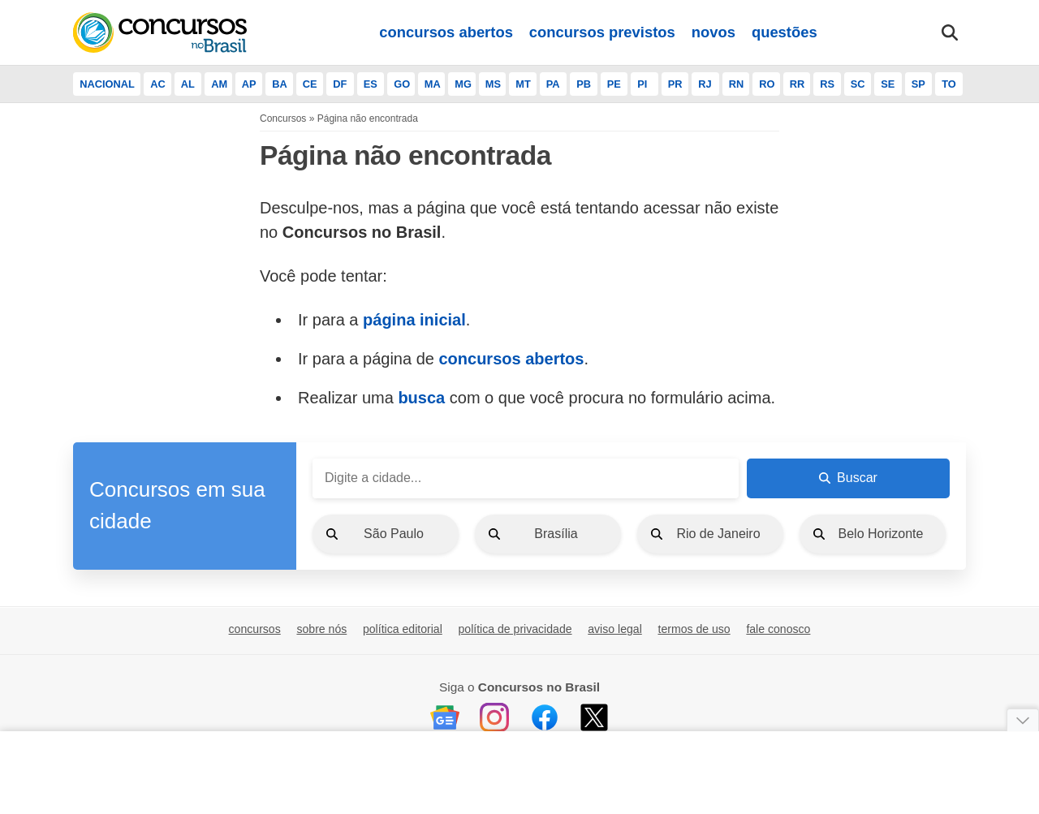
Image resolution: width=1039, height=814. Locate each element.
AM (219, 84)
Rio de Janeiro (718, 534)
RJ (704, 84)
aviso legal (615, 629)
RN (736, 84)
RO (766, 84)
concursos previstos (602, 32)
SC (858, 84)
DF (340, 84)
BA (279, 84)
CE (310, 84)
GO (402, 84)
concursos (255, 629)
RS (827, 84)
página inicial (414, 320)
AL (188, 84)
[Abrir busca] (949, 32)
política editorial (402, 629)
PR (675, 84)
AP (249, 84)
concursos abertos (446, 32)
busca (421, 398)
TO (949, 84)
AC (157, 84)
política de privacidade (514, 629)
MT (522, 84)
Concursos (283, 118)
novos (713, 32)
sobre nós (321, 629)
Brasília (555, 534)
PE (614, 84)
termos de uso (693, 629)
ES (370, 84)
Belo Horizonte (881, 534)
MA (433, 84)
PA (553, 84)
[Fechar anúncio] (1023, 719)
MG (463, 84)
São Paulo (394, 534)
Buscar (848, 478)
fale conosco (778, 629)
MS (493, 84)
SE (888, 84)
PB (583, 84)
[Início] (160, 32)
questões (784, 32)
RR (797, 84)
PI (642, 84)
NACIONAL (107, 84)
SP (918, 84)
